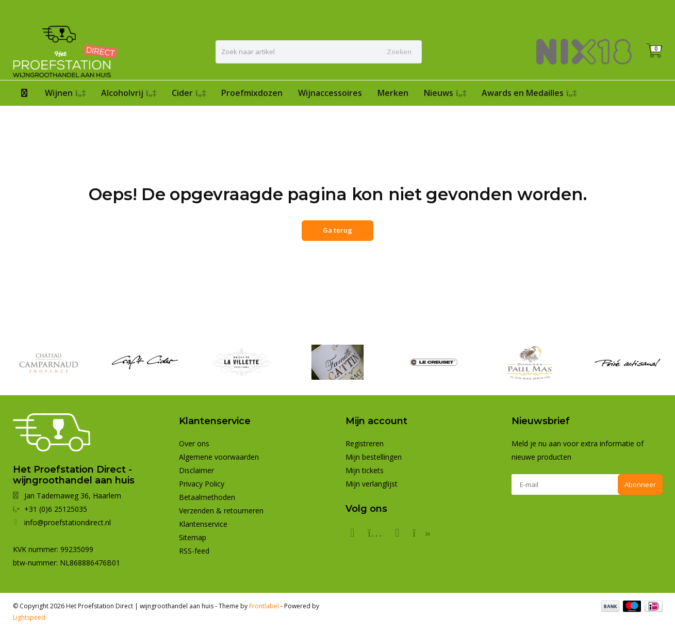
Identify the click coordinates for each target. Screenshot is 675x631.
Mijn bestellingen (373, 457)
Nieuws (445, 93)
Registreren (512, 11)
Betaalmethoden (207, 497)
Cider (189, 93)
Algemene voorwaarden (219, 457)
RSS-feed (194, 551)
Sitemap (192, 537)
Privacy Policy (201, 484)
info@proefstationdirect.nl (67, 522)
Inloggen (558, 11)
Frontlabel (264, 606)
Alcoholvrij (128, 93)
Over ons (194, 443)
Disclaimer (196, 470)
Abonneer (640, 484)
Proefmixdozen (252, 93)
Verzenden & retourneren (221, 510)
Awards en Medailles (529, 93)
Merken (392, 93)
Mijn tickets (364, 470)
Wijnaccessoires (330, 93)
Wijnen (65, 93)
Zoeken (399, 51)
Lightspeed (29, 617)
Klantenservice (203, 524)
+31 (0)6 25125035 (627, 11)
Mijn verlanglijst (371, 484)
